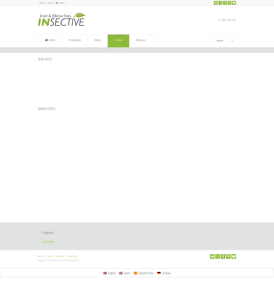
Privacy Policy (72, 256)
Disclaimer (60, 256)
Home (50, 41)
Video (98, 41)
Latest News (48, 241)
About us (141, 41)
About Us (42, 2)
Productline (75, 41)
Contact (50, 2)
